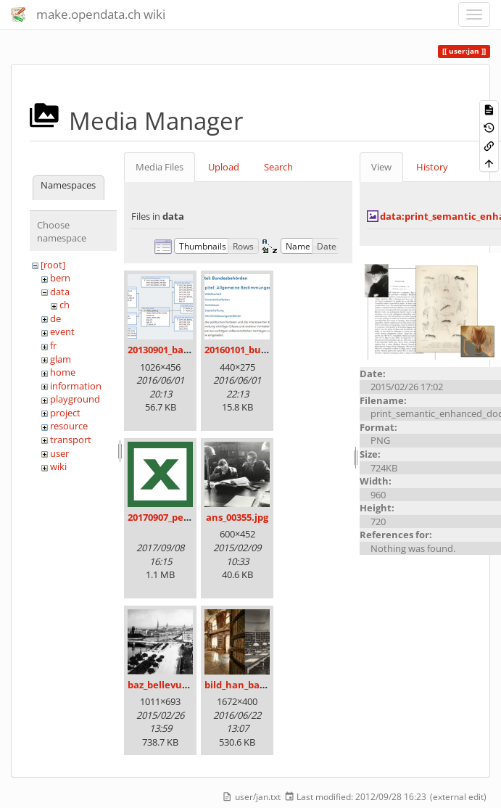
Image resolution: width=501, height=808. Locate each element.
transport (70, 439)
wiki (58, 466)
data (60, 291)
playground (75, 398)
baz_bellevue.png (168, 684)
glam (60, 359)
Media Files (159, 166)
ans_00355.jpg (237, 517)
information (76, 385)
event (62, 331)
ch (64, 304)
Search (278, 166)
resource (69, 425)
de (55, 318)
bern (60, 277)
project (65, 412)
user (59, 453)
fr (53, 345)
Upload (223, 166)
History (432, 166)
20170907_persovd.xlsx (179, 517)
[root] (53, 264)
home (62, 372)
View (381, 166)
